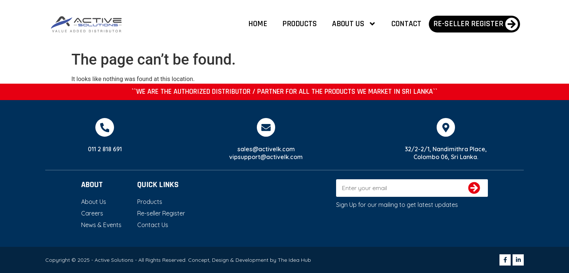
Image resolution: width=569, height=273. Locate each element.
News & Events (101, 225)
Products (299, 24)
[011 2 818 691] (104, 127)
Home (257, 24)
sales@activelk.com (266, 149)
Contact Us (152, 225)
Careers (92, 213)
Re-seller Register (161, 213)
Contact (406, 24)
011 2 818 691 (105, 149)
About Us (354, 24)
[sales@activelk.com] (266, 127)
